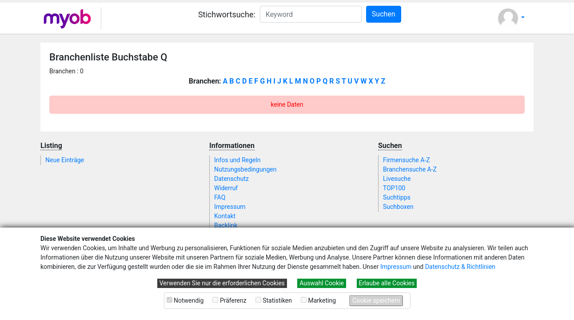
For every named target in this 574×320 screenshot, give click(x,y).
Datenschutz (231, 178)
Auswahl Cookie (321, 283)
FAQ (219, 197)
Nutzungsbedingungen (245, 169)
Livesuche (397, 178)
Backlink (225, 225)
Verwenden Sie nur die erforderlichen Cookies (222, 283)
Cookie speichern (376, 300)
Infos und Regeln (237, 160)
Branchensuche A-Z (410, 169)
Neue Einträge (64, 160)
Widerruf (226, 188)
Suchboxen (398, 206)
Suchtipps (397, 197)
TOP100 (394, 188)
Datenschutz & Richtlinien (460, 266)
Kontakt (224, 216)
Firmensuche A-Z (406, 160)
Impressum (395, 266)
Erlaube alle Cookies (387, 283)
